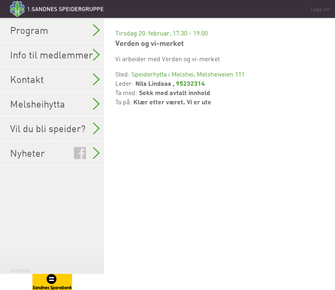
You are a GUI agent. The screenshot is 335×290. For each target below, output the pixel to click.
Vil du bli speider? (55, 128)
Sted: (123, 74)
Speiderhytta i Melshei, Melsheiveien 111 (188, 74)
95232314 (190, 83)
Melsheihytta (55, 104)
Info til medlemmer (55, 55)
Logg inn (320, 9)
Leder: (125, 83)
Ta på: (124, 102)
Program (55, 30)
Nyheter (55, 153)
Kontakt (55, 79)
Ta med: (127, 93)
